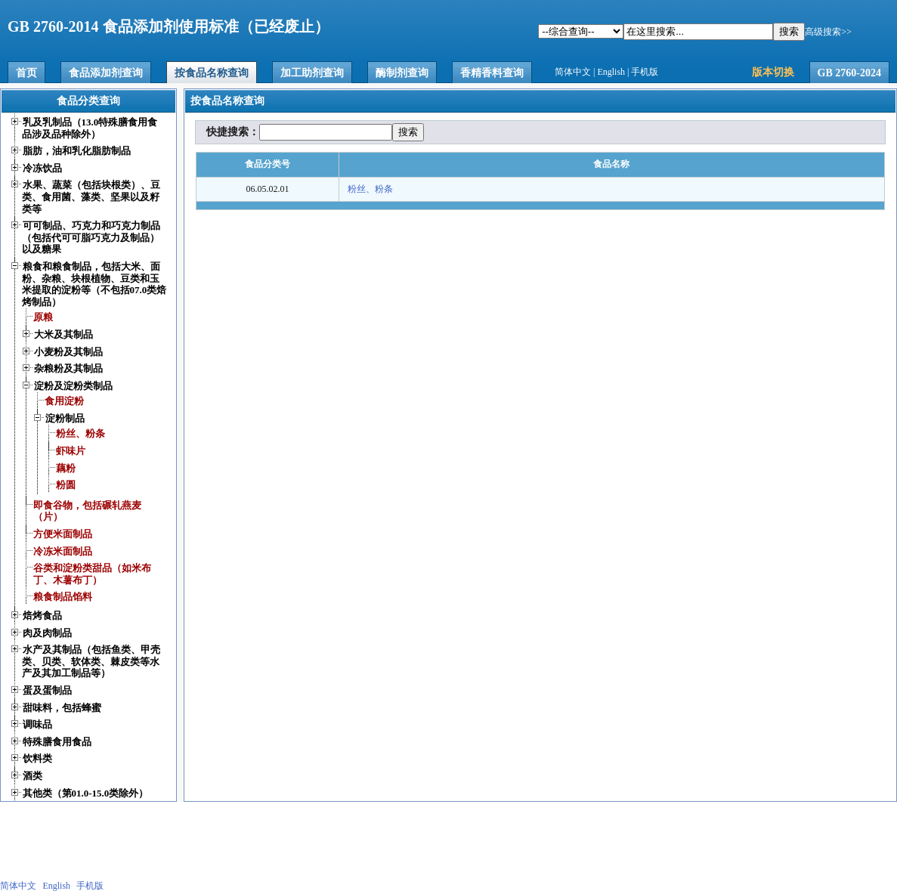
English (611, 72)
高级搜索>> (828, 31)
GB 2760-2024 (849, 73)
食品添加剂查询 (106, 73)
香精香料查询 (492, 73)
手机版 (644, 72)
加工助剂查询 (312, 73)
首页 (26, 73)
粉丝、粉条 (370, 189)
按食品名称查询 (212, 73)
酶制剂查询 (402, 73)
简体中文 (573, 72)
